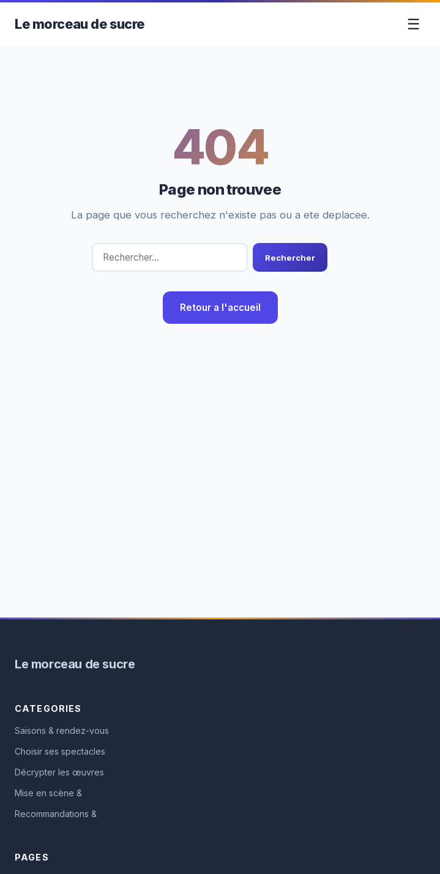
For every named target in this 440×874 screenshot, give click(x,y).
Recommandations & (56, 814)
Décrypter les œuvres (59, 772)
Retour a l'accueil (220, 307)
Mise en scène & (48, 793)
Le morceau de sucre (79, 24)
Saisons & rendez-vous (62, 730)
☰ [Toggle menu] (413, 24)
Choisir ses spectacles (60, 751)
